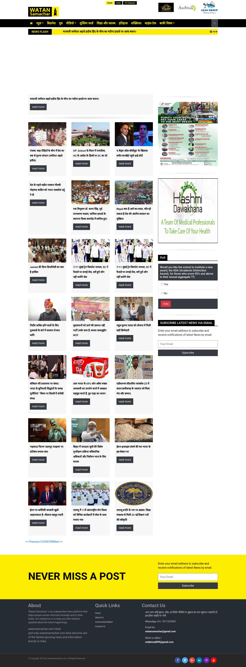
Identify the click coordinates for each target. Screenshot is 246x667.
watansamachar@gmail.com (160, 631)
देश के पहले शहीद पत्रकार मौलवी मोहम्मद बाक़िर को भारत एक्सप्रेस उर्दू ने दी (47, 189)
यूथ (61, 23)
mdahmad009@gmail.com (159, 642)
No (164, 293)
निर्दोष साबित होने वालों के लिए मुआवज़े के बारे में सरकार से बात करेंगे (45, 330)
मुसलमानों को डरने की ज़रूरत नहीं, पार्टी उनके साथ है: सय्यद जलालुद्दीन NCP (89, 330)
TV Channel (130, 3)
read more (38, 106)
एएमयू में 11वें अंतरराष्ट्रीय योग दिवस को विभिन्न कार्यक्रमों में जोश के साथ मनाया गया (90, 515)
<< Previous (33, 541)
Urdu (118, 3)
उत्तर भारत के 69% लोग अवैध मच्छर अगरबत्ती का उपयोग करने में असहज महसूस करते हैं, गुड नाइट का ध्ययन (90, 388)
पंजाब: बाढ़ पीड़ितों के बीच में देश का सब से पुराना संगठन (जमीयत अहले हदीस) (47, 155)
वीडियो (70, 23)
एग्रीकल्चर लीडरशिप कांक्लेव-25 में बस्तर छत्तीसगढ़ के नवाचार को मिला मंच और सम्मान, (133, 388)
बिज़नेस (51, 23)
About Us (99, 617)
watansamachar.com (56, 658)
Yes (164, 284)
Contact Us (100, 626)
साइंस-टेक (150, 23)
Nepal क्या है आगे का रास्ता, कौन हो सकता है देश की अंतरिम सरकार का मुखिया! (134, 213)
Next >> (58, 541)
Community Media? (104, 622)
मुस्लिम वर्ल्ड (86, 23)
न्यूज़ (38, 23)
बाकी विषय (166, 23)
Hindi (109, 3)
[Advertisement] (123, 60)
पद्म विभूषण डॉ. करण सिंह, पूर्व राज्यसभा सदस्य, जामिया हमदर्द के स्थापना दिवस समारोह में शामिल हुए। (90, 213)
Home (98, 613)
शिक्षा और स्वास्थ (106, 23)
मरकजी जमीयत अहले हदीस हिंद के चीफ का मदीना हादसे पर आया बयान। (99, 31)
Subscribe (188, 352)
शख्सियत (136, 23)
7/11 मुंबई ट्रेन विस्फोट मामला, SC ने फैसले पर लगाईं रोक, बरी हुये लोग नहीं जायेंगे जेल (90, 272)
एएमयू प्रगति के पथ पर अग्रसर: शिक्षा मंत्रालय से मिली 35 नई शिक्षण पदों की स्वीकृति (134, 515)
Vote (166, 303)
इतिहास (123, 23)
